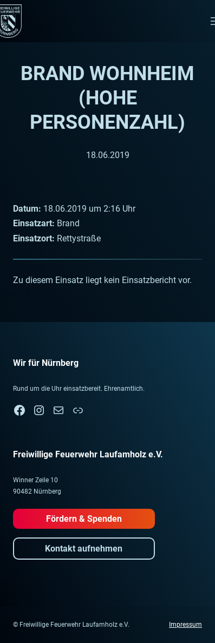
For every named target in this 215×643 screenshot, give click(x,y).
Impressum (185, 624)
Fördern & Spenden (84, 519)
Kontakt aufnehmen (83, 548)
